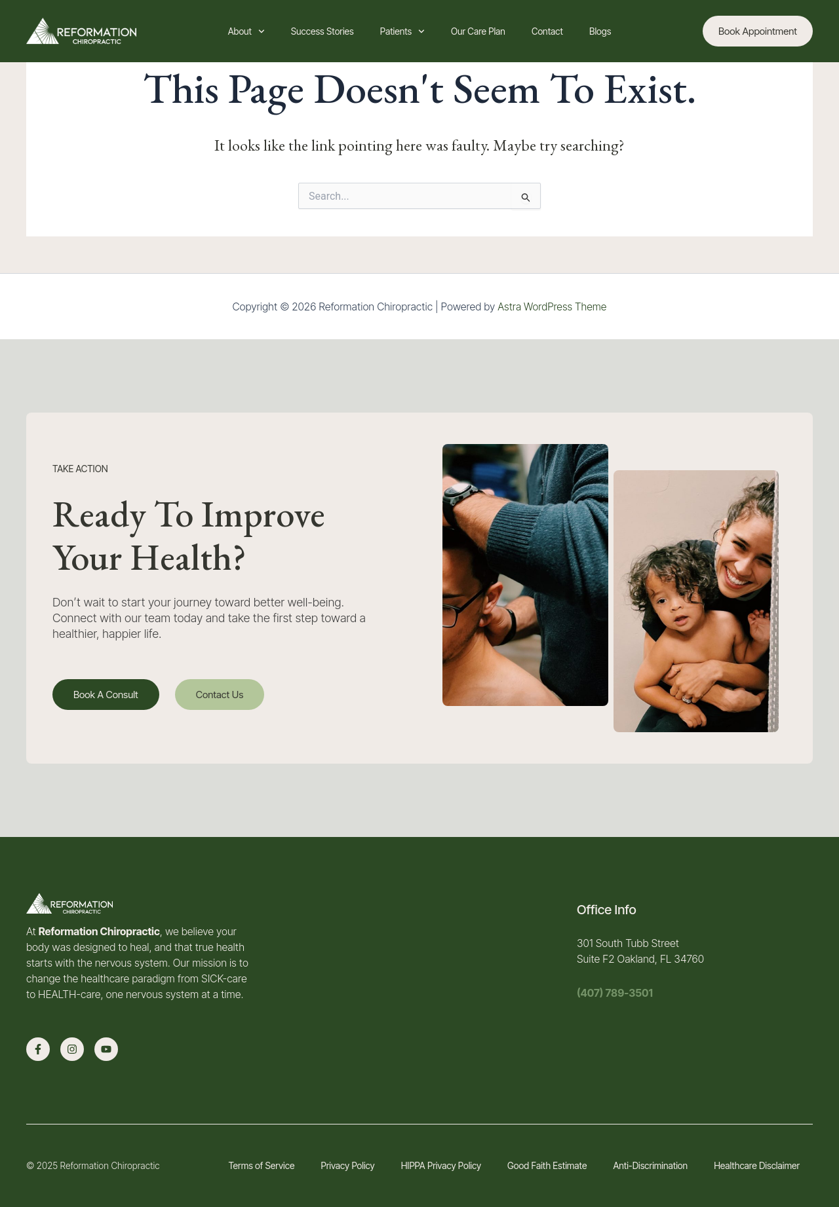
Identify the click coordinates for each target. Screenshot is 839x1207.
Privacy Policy (347, 1165)
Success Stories (322, 31)
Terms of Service (261, 1165)
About (246, 31)
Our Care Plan (478, 31)
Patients (402, 31)
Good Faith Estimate (547, 1165)
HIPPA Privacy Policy (441, 1165)
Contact (547, 31)
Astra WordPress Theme (552, 306)
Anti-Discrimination (650, 1165)
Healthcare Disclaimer (757, 1165)
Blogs (600, 31)
